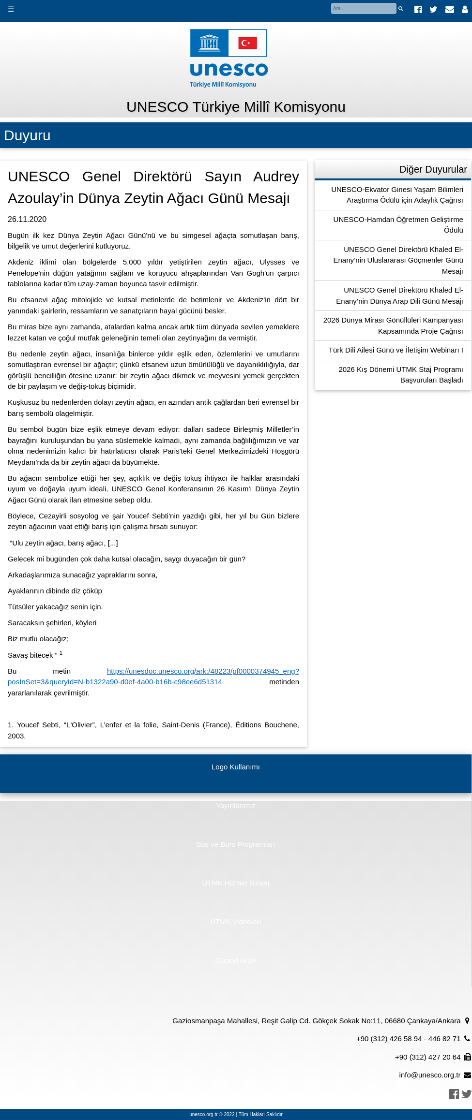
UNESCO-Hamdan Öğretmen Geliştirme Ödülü (398, 225)
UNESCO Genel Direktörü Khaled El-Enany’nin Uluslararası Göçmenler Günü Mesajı (398, 260)
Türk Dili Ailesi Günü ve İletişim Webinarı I (396, 350)
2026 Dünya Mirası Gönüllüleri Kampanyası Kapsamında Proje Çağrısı (393, 325)
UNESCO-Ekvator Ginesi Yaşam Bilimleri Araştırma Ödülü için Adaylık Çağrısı (397, 195)
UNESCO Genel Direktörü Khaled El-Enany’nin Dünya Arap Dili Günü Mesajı (399, 295)
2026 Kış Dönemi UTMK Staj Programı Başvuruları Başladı (400, 374)
